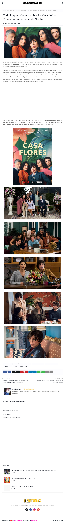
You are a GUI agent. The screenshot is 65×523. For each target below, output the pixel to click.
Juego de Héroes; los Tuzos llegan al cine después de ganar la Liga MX (33, 470)
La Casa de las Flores (51, 364)
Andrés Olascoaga (10, 23)
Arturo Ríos (17, 364)
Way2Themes (18, 520)
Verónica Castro (23, 366)
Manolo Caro (7, 366)
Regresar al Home (58, 520)
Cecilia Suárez (26, 364)
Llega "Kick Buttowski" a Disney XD (22, 486)
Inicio (4, 10)
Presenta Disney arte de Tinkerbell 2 (23, 478)
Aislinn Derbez (10, 10)
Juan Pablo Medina (38, 364)
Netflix (15, 366)
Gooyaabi (34, 520)
